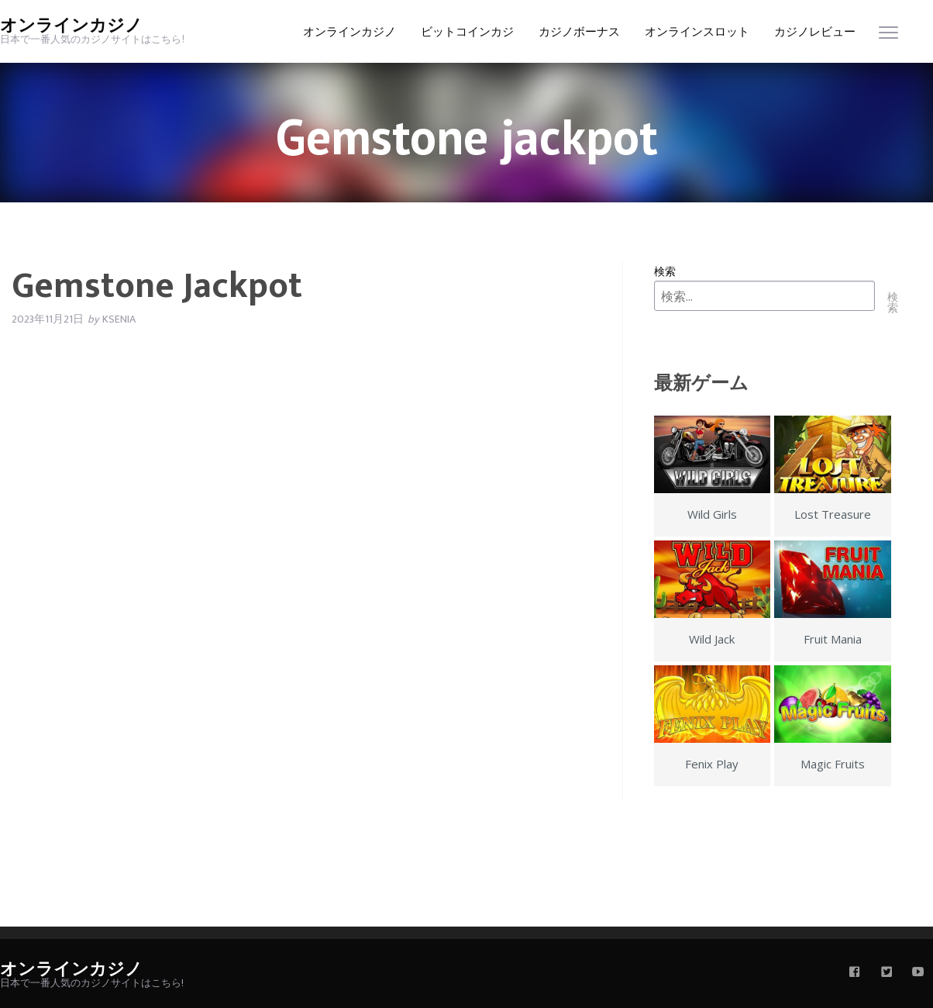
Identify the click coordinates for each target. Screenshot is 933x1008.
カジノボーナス (579, 32)
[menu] (888, 36)
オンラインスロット (697, 32)
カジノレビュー (815, 32)
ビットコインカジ (467, 32)
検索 (665, 271)
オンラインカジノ (71, 26)
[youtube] (918, 973)
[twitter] (886, 973)
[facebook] (854, 973)
